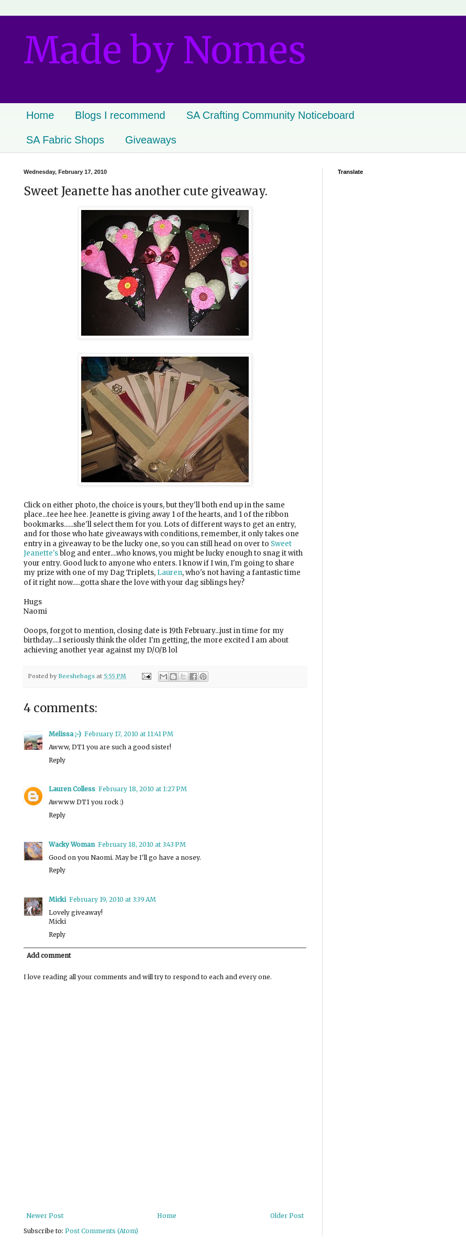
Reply (57, 760)
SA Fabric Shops (65, 140)
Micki (57, 899)
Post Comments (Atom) (101, 1231)
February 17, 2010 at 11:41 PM (128, 734)
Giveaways (150, 140)
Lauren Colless (72, 789)
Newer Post (44, 1216)
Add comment (49, 955)
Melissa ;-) (65, 734)
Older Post (287, 1216)
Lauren (169, 572)
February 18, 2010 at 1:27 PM (142, 789)
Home (40, 115)
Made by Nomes (165, 50)
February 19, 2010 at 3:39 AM (112, 899)
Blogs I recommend (120, 115)
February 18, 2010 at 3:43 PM (142, 844)
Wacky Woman (72, 844)
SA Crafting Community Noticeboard (270, 115)
